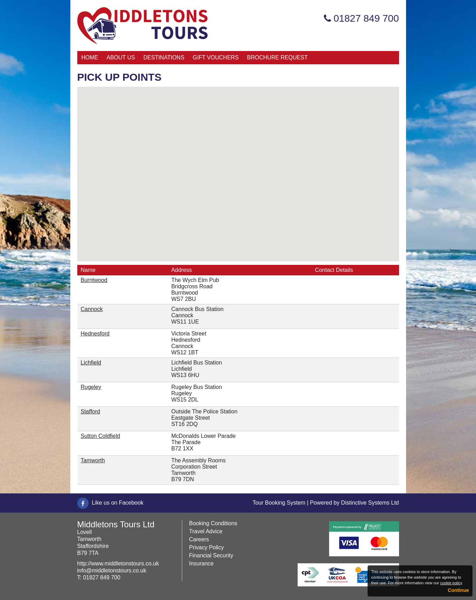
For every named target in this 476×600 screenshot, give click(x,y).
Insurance (201, 563)
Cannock (92, 309)
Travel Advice (205, 531)
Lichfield (91, 363)
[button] (232, 169)
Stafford (90, 411)
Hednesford (95, 334)
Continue (458, 590)
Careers (199, 539)
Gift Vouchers (216, 57)
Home (89, 57)
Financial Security (211, 555)
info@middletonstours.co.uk (112, 570)
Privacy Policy (206, 547)
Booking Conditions (213, 523)
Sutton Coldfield (100, 436)
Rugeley (91, 387)
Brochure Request (277, 57)
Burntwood (94, 280)
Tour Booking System (279, 503)
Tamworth (93, 460)
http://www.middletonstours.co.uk (118, 563)
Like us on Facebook (118, 503)
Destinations (163, 57)
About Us (121, 57)
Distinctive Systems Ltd (370, 503)
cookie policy (451, 583)
